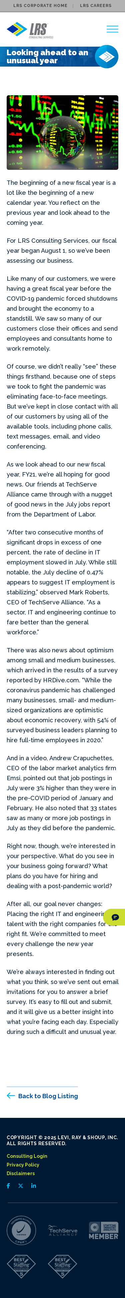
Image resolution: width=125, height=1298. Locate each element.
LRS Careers (96, 5)
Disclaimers (21, 1173)
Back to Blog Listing (48, 1096)
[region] (112, 29)
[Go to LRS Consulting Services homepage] (30, 30)
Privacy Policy (23, 1164)
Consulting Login (27, 1156)
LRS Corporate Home (40, 5)
